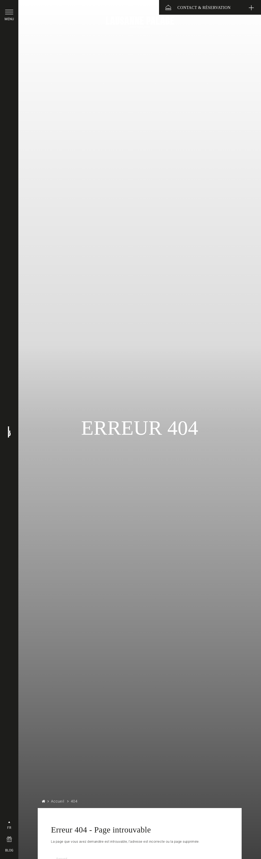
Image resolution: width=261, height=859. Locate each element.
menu (9, 19)
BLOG (9, 850)
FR (9, 828)
